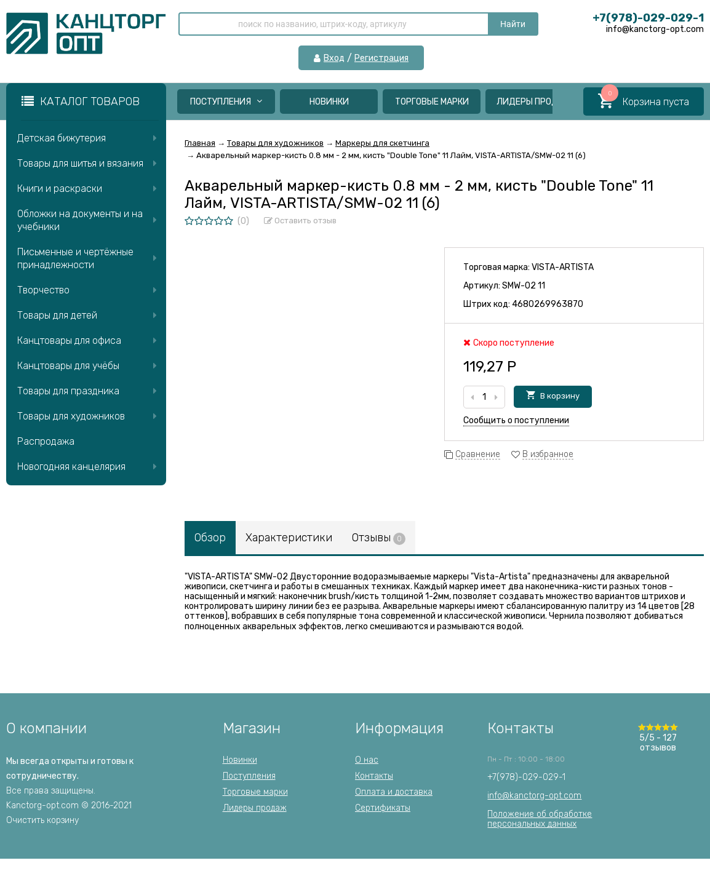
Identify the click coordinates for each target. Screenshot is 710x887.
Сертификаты (382, 808)
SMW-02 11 (523, 285)
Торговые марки (432, 102)
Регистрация (381, 58)
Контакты (374, 776)
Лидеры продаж (534, 102)
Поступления (226, 102)
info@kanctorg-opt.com (534, 795)
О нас (366, 760)
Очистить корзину (42, 820)
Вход (334, 58)
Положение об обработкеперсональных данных (539, 819)
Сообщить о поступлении (516, 420)
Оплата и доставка (394, 792)
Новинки (329, 102)
